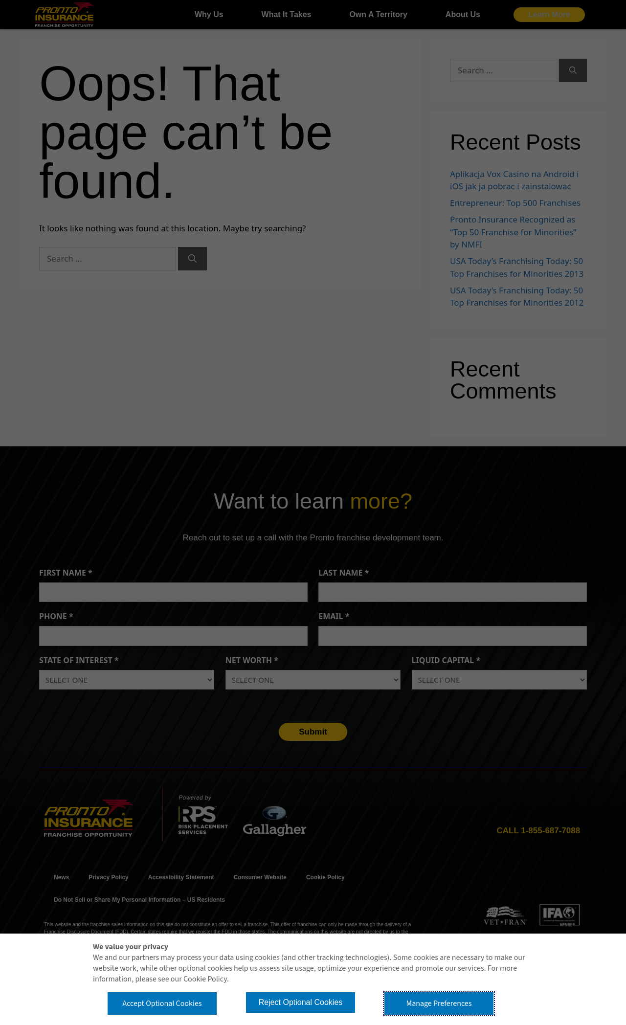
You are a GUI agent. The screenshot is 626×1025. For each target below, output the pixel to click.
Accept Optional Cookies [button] (161, 1003)
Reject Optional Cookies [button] (301, 1002)
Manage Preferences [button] (439, 1003)
